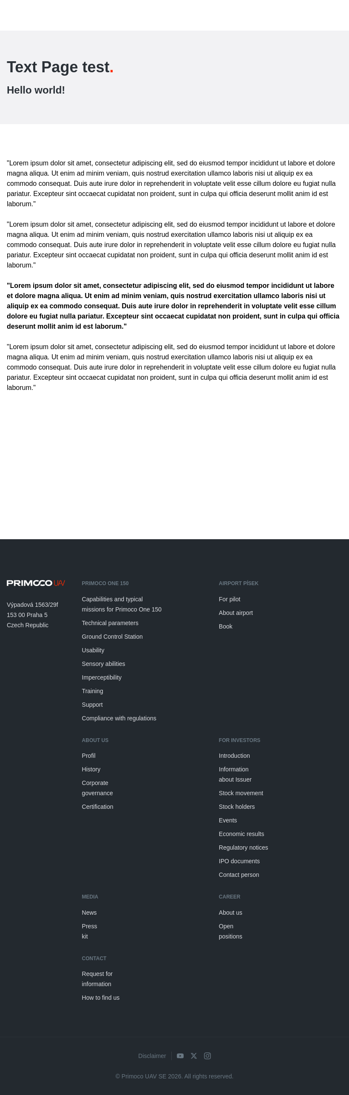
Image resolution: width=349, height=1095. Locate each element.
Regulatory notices (243, 847)
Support (92, 704)
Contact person (239, 874)
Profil (89, 755)
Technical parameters (110, 623)
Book (226, 626)
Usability (93, 650)
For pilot (230, 599)
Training (92, 691)
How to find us (101, 997)
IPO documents (239, 861)
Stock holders (237, 806)
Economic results (241, 833)
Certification (97, 806)
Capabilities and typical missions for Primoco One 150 (122, 604)
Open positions (230, 931)
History (91, 769)
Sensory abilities (103, 663)
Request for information (97, 978)
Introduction (234, 755)
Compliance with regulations (119, 718)
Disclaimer (152, 1055)
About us (230, 912)
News (89, 912)
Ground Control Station (112, 636)
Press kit (89, 931)
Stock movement (241, 793)
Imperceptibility (102, 677)
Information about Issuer (235, 774)
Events (228, 820)
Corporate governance (97, 787)
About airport (236, 612)
